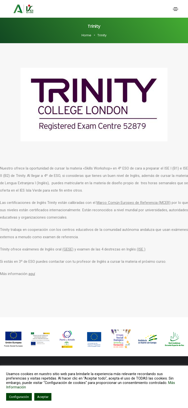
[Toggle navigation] (175, 9)
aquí (31, 274)
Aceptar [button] (42, 397)
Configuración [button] (19, 397)
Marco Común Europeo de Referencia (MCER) (133, 202)
